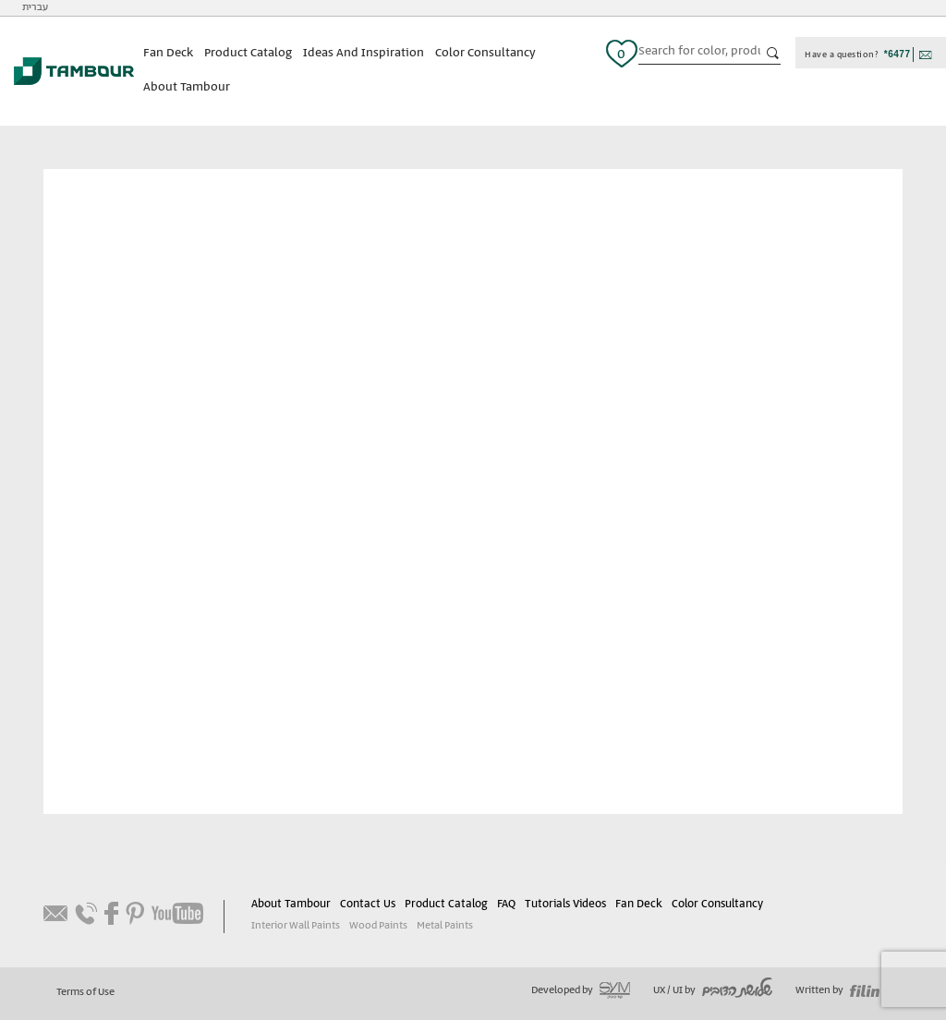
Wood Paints (378, 925)
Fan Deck (168, 53)
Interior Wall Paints (295, 925)
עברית (35, 7)
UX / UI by (712, 990)
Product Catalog (248, 53)
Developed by (580, 990)
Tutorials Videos (565, 904)
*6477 (897, 54)
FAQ (506, 904)
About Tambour (186, 87)
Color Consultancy (485, 53)
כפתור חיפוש (773, 53)
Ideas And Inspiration (363, 53)
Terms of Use (85, 992)
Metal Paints (445, 925)
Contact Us (367, 904)
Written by (837, 990)
